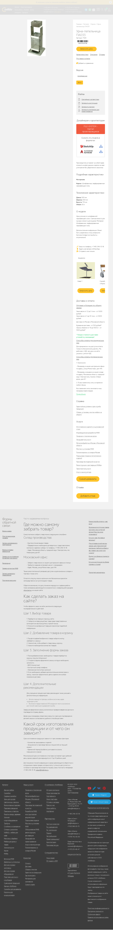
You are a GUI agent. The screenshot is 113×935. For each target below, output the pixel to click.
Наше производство (26, 7)
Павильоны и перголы (11, 817)
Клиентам (27, 863)
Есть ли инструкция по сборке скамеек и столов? (99, 575)
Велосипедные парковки (12, 810)
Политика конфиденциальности (98, 914)
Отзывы (102, 55)
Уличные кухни (9, 853)
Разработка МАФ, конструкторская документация (31, 820)
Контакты (25, 12)
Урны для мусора (9, 804)
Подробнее (81, 398)
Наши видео (50, 863)
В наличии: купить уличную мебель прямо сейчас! (56, 2)
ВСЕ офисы (58, 12)
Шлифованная (82, 77)
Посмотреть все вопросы (97, 586)
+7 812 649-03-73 (49, 9)
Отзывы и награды (52, 807)
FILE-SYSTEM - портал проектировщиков (90, 130)
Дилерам (26, 9)
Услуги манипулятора (83, 476)
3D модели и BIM (52, 866)
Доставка (28, 872)
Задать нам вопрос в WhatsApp (88, 253)
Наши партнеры (51, 804)
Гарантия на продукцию (33, 878)
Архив (6, 856)
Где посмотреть (30, 881)
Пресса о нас (50, 810)
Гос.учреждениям (52, 832)
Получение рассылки (9, 589)
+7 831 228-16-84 (69, 12)
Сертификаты (51, 801)
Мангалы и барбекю (11, 844)
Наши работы (19, 9)
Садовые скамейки (10, 801)
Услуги (32, 9)
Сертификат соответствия (90, 100)
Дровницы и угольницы (12, 867)
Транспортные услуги (83, 473)
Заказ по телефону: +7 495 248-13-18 (90, 251)
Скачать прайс (30, 890)
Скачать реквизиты (87, 483)
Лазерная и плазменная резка (86, 440)
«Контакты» (28, 595)
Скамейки (7, 798)
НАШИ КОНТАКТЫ (74, 860)
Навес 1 (79, 286)
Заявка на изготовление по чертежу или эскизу (10, 563)
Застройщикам (51, 841)
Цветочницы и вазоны (11, 807)
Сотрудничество (50, 858)
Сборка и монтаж (31, 875)
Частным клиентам (52, 829)
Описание (93, 55)
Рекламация (6, 570)
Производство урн (52, 851)
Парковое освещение (11, 814)
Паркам (48, 838)
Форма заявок (6, 535)
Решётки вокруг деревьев (12, 820)
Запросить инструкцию (89, 104)
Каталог (17, 7)
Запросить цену (88, 49)
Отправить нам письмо (85, 255)
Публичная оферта (94, 920)
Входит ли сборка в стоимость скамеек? (99, 568)
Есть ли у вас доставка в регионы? (97, 546)
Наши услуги (28, 790)
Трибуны (7, 829)
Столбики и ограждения (12, 832)
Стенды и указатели (11, 835)
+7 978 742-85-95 (70, 9)
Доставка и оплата (83, 60)
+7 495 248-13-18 (48, 7)
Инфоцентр (18, 12)
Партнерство (49, 824)
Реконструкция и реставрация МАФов (88, 469)
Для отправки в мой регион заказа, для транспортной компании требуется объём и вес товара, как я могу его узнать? (98, 557)
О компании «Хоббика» (53, 790)
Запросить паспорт (88, 108)
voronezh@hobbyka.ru (75, 852)
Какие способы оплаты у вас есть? (98, 527)
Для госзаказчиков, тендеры (8, 542)
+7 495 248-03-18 (74, 819)
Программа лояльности (95, 917)
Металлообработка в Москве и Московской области (32, 804)
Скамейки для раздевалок (12, 894)
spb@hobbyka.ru (73, 829)
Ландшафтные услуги (83, 444)
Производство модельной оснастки (88, 466)
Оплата (27, 869)
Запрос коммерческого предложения (9, 549)
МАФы (6, 859)
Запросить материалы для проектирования (90, 111)
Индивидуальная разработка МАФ (88, 437)
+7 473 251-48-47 (69, 7)
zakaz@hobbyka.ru (49, 12)
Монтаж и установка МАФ (85, 453)
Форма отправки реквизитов (7, 556)
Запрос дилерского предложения (8, 582)
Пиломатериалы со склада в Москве (88, 457)
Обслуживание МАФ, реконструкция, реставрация (32, 838)
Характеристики (82, 55)
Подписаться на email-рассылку (98, 813)
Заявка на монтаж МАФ (10, 576)
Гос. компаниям (51, 835)
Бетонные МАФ (9, 864)
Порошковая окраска (32, 826)
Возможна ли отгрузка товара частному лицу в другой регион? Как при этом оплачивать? (99, 536)
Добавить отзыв (87, 500)
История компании (52, 795)
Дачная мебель (9, 795)
